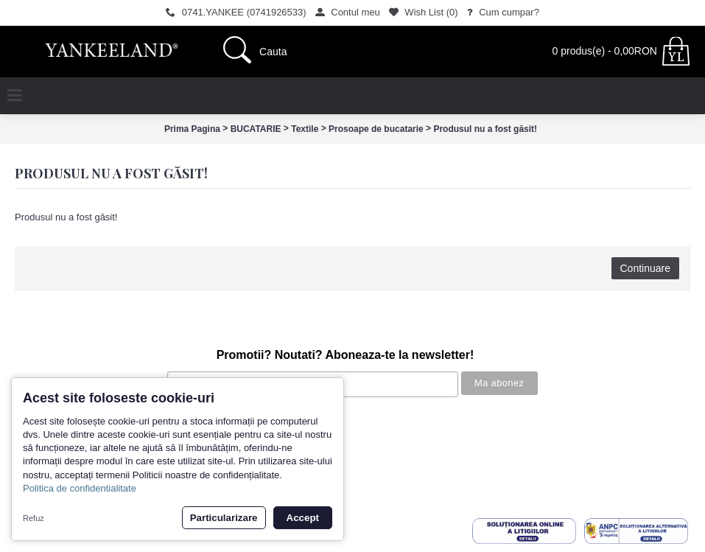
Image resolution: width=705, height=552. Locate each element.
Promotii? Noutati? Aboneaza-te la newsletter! (345, 355)
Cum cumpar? (41, 436)
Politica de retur (44, 466)
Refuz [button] (33, 518)
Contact (27, 481)
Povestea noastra (48, 421)
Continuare (645, 268)
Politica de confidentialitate (79, 488)
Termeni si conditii (49, 452)
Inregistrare (35, 496)
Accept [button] (303, 517)
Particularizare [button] (224, 517)
